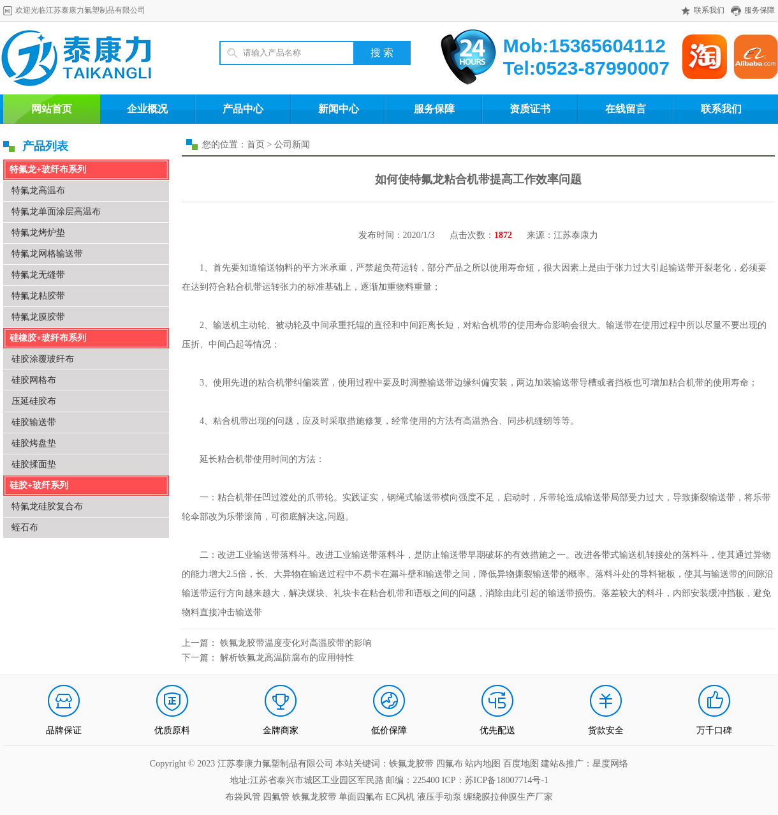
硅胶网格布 (33, 380)
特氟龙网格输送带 (47, 253)
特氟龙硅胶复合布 (47, 506)
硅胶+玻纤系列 (39, 485)
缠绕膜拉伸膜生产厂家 (508, 797)
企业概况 (147, 108)
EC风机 (400, 797)
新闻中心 (338, 108)
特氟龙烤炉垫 (38, 232)
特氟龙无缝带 (38, 275)
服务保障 (759, 10)
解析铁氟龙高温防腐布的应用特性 (287, 657)
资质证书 (530, 108)
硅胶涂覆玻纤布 (42, 359)
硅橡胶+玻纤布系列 (48, 338)
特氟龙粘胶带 (38, 296)
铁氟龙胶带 (314, 797)
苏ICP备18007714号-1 (506, 780)
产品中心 (243, 108)
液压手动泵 (439, 797)
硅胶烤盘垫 (33, 443)
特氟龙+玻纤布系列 (48, 169)
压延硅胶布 (33, 401)
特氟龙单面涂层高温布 (56, 211)
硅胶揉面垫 (33, 464)
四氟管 (276, 797)
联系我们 (709, 10)
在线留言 (625, 108)
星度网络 (610, 763)
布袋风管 (243, 797)
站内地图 (484, 763)
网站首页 (51, 108)
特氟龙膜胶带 (38, 317)
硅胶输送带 (33, 422)
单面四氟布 (361, 797)
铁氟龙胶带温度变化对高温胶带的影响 (296, 643)
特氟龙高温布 (38, 190)
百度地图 (521, 763)
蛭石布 (24, 527)
